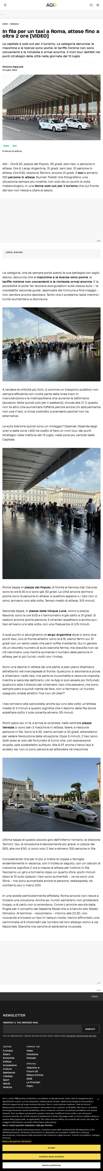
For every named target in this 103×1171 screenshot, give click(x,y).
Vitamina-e (33, 1067)
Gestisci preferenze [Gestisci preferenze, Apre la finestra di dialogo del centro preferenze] (51, 1165)
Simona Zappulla (12, 67)
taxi (15, 146)
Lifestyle (8, 1076)
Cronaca (14, 24)
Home (5, 24)
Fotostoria (32, 1054)
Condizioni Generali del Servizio (81, 1036)
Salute (6, 1083)
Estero (6, 1054)
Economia (8, 1058)
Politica (7, 1061)
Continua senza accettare (51, 1156)
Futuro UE (32, 1071)
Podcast (31, 1058)
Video (30, 1050)
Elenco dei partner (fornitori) (16, 1139)
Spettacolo (9, 1072)
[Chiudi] (98, 1099)
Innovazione (10, 1065)
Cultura (7, 1068)
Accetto (51, 1147)
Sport (6, 1079)
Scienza (7, 1087)
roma (6, 146)
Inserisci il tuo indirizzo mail (20, 1022)
